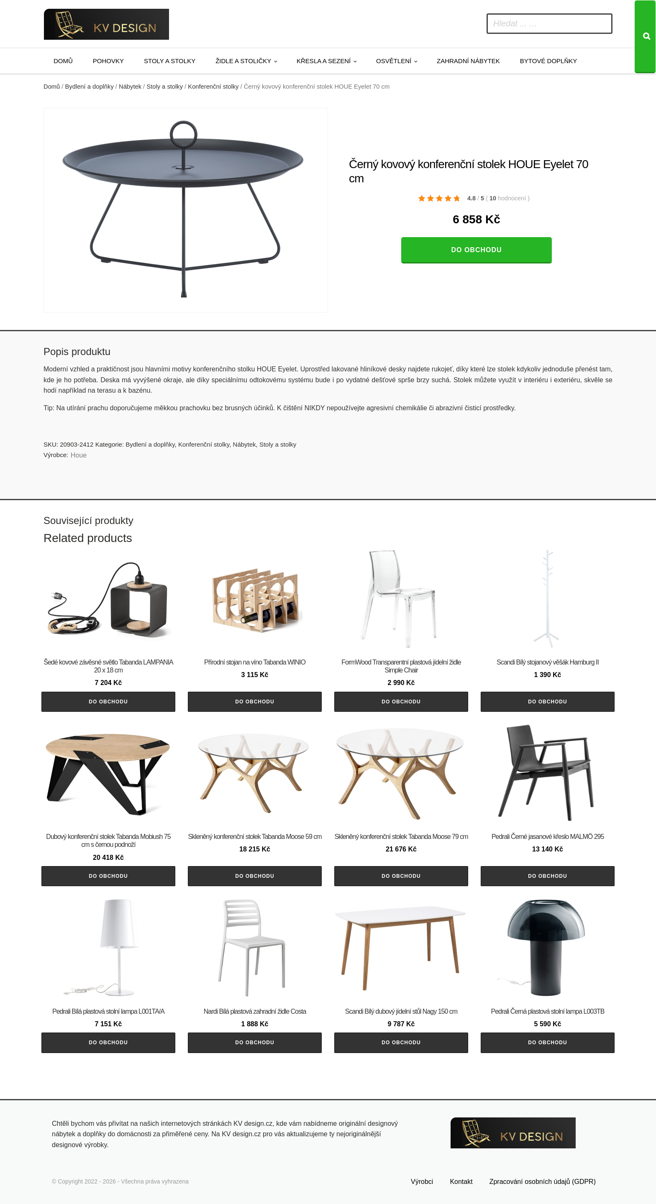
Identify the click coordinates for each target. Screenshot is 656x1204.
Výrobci (422, 1181)
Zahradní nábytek (468, 60)
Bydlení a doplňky (89, 86)
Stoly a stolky (169, 60)
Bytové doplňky (548, 60)
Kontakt (461, 1181)
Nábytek (130, 86)
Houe (79, 455)
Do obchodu (476, 249)
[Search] (645, 36)
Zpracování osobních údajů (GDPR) (542, 1181)
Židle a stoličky (243, 60)
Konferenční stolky (213, 86)
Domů (63, 60)
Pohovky (108, 60)
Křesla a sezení (324, 60)
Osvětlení (393, 60)
